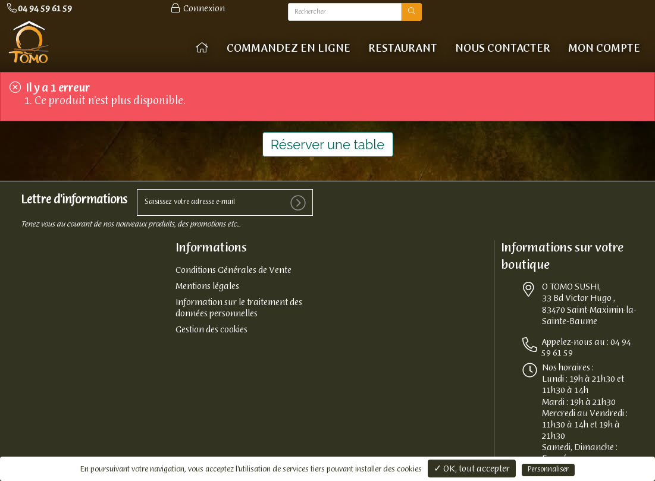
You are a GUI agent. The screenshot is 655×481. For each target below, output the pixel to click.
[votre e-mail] (225, 202)
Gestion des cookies (211, 330)
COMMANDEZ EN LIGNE (288, 49)
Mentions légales (207, 286)
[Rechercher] (345, 12)
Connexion (197, 9)
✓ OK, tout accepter (472, 469)
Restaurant (402, 49)
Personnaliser (548, 469)
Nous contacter (502, 49)
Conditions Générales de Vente (233, 270)
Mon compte (604, 49)
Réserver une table (328, 144)
